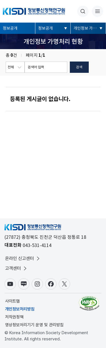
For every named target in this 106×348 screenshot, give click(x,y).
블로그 (23, 284)
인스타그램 (37, 284)
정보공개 (10, 28)
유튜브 (10, 284)
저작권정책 (14, 316)
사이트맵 (12, 301)
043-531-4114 (37, 245)
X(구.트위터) (64, 284)
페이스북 (51, 284)
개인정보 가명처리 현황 (89, 28)
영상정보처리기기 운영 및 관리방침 (34, 324)
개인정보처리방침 (19, 309)
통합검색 (82, 11)
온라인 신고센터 (23, 258)
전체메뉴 (97, 11)
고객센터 (16, 268)
